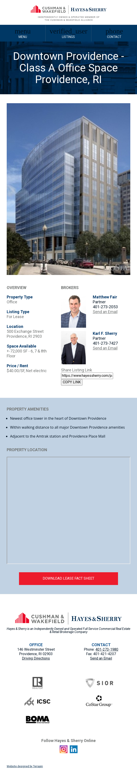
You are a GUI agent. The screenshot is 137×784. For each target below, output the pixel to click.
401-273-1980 (106, 649)
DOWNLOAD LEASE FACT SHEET (68, 578)
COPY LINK (72, 382)
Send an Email (105, 311)
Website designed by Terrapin (25, 766)
